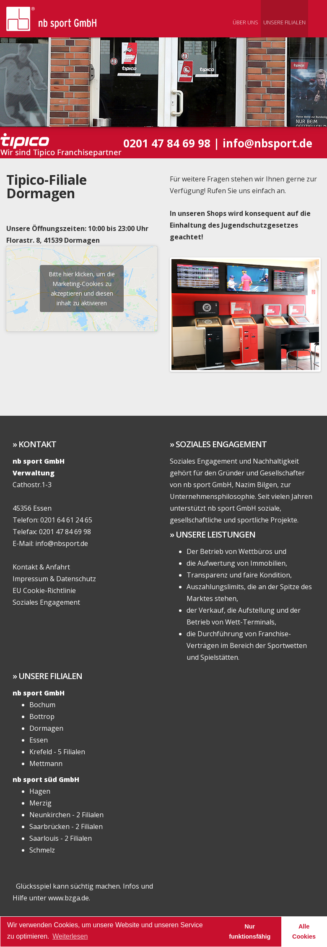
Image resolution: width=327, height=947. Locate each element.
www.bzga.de (68, 897)
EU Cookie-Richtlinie (44, 590)
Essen (38, 740)
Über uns (245, 22)
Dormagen (46, 728)
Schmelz (42, 850)
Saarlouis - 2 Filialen (60, 838)
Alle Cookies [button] (304, 931)
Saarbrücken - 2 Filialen (66, 826)
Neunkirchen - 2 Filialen (66, 814)
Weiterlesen (70, 936)
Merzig (40, 803)
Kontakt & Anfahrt (41, 567)
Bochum (42, 704)
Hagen (39, 791)
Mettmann (45, 763)
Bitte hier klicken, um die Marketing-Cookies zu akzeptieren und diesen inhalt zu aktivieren (82, 288)
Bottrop (41, 716)
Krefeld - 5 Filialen (57, 751)
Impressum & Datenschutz (54, 578)
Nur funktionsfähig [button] (249, 931)
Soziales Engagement (46, 602)
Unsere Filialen (284, 22)
